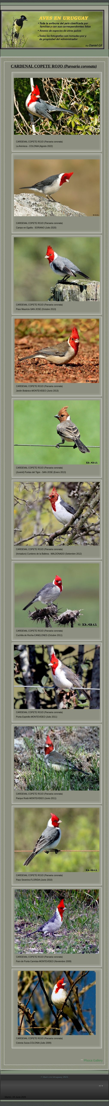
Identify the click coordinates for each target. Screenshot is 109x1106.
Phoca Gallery (93, 1060)
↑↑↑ (101, 1086)
